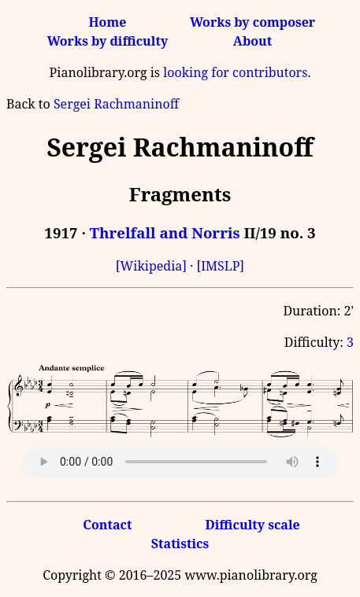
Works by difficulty (108, 41)
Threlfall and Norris (165, 232)
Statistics (180, 543)
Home (107, 22)
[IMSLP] (220, 266)
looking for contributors (235, 72)
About (252, 41)
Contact (107, 524)
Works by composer (252, 22)
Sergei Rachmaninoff (116, 103)
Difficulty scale (252, 524)
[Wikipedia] (151, 266)
